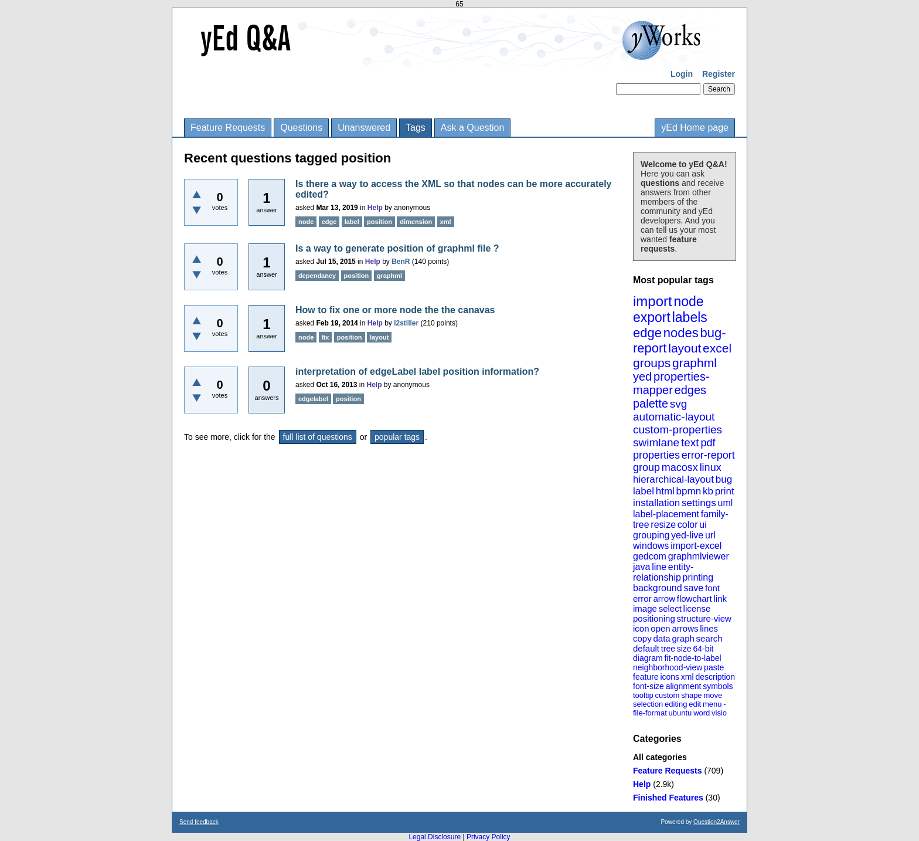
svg (678, 404)
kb (708, 491)
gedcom (649, 556)
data (661, 638)
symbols (718, 686)
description (715, 676)
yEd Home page (695, 128)
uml (725, 503)
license (697, 608)
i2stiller (406, 323)
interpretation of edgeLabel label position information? (417, 372)
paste (714, 667)
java (641, 567)
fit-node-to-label (692, 658)
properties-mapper (671, 383)
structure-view (704, 618)
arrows (685, 628)
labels (689, 317)
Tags (416, 128)
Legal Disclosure (435, 837)
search (709, 638)
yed (642, 376)
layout (684, 348)
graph (683, 638)
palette (650, 403)
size (684, 648)
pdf (707, 443)
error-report (708, 455)
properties (656, 455)
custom (667, 695)
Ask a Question (473, 128)
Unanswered (364, 128)
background (657, 588)
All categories (660, 757)
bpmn (689, 491)
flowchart (694, 598)
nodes (681, 332)
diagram (648, 658)
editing (676, 704)
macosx (680, 467)
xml (687, 676)
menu (712, 704)
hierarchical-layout (673, 479)
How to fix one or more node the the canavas (395, 310)
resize (663, 525)
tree (668, 648)
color (688, 525)
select (670, 608)
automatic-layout (673, 417)
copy (642, 638)
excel (717, 348)
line (659, 567)
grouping (651, 535)
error (642, 598)
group (646, 467)
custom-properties (677, 429)
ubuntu (680, 712)
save (693, 588)
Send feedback (199, 822)
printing (698, 577)
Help (642, 784)
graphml (694, 362)
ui (702, 525)
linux (710, 467)
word (701, 712)
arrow (664, 598)
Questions (301, 128)
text (690, 442)
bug (724, 479)
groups (651, 362)
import (652, 301)
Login (681, 74)
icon (641, 628)
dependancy (317, 275)
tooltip (643, 695)
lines (709, 628)
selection (648, 704)
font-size (648, 686)
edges (691, 390)
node (688, 301)
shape (691, 695)
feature (646, 676)
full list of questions (317, 437)
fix (325, 337)
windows (651, 546)
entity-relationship (663, 572)
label (643, 491)
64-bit (703, 648)
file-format (650, 712)
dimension (416, 221)
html (665, 491)
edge (647, 332)
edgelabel (313, 398)
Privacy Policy (488, 837)
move (712, 695)
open (660, 628)
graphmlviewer (698, 556)
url (710, 535)
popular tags (397, 437)
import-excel (695, 546)
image (645, 608)
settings (699, 502)
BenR (401, 261)
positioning (654, 618)
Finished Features (668, 797)
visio (719, 712)
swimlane (656, 442)
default (646, 648)
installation (656, 502)
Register (718, 74)
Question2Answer (716, 822)
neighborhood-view (667, 667)
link (720, 598)
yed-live (687, 535)
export (651, 317)
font (712, 588)
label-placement (666, 514)
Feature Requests (227, 128)
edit (695, 704)
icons (669, 676)
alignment (684, 686)
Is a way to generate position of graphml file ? (397, 248)
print (724, 491)
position (379, 221)
